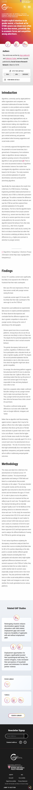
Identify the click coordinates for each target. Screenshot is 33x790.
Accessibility (22, 778)
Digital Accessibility (11, 781)
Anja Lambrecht (25, 55)
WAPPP (11, 774)
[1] (2, 252)
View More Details (13, 79)
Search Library (16, 715)
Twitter (25, 742)
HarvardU (11, 778)
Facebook (20, 742)
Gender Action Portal (7, 7)
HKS (22, 774)
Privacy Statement (22, 781)
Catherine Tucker (11, 58)
